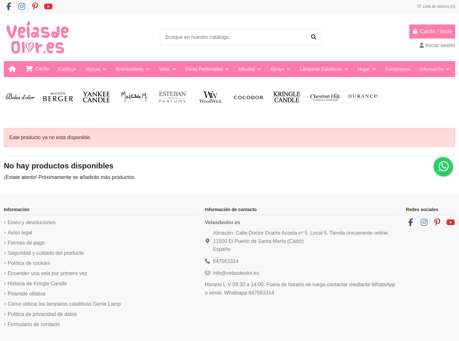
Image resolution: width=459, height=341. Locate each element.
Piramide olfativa (26, 293)
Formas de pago (26, 242)
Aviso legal (20, 232)
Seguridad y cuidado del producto (46, 253)
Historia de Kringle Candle (37, 283)
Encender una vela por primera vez (47, 273)
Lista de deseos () (436, 6)
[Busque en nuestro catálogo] (313, 37)
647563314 (225, 261)
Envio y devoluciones (31, 222)
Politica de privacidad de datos (42, 314)
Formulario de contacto (34, 324)
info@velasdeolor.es (236, 273)
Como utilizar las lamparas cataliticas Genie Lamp (64, 304)
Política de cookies (29, 263)
